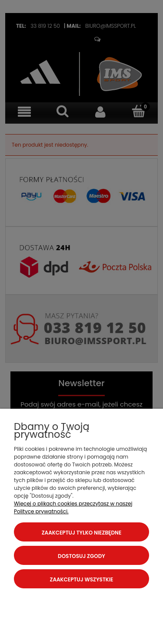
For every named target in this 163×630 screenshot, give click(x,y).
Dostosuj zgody (81, 556)
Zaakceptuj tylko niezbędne (82, 532)
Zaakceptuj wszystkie (81, 579)
